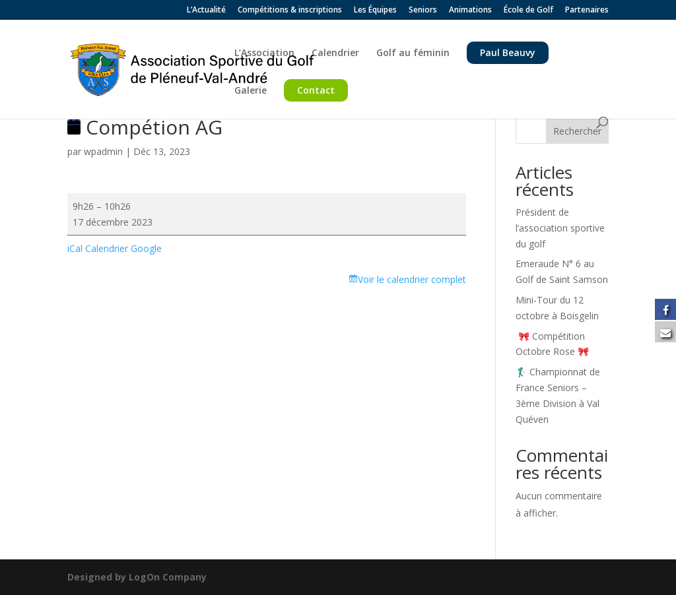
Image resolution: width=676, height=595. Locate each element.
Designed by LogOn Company (137, 577)
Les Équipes (375, 10)
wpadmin (103, 151)
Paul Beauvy (507, 52)
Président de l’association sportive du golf (560, 228)
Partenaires (587, 10)
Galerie (250, 91)
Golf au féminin (413, 53)
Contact (316, 90)
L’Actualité (206, 10)
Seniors (423, 10)
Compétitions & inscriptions (290, 10)
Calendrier (335, 53)
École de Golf (528, 10)
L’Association (264, 53)
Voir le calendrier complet (412, 279)
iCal (75, 248)
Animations (470, 10)
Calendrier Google (123, 248)
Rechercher (577, 131)
